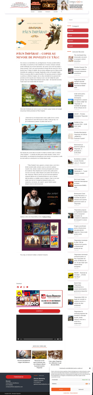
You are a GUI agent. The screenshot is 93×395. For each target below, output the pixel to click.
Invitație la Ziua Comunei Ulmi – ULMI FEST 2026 (80, 124)
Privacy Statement (74, 393)
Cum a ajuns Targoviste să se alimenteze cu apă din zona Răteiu (55, 362)
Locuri (70, 35)
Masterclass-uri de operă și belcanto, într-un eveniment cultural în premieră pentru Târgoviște (39, 364)
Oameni (70, 41)
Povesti (70, 46)
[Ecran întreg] (60, 338)
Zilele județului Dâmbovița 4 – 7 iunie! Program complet (80, 171)
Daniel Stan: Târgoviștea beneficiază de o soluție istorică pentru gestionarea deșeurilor (80, 287)
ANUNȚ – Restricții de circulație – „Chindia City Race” (80, 275)
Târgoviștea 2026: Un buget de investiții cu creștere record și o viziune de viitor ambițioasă (80, 301)
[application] (39, 327)
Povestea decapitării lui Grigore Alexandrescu (24, 361)
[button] (90, 368)
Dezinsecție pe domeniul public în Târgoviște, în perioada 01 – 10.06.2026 (79, 148)
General (70, 30)
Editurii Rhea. (46, 216)
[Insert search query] (78, 19)
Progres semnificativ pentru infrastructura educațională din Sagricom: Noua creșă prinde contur (80, 230)
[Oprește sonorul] (58, 338)
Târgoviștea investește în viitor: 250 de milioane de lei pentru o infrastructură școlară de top (80, 244)
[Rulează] (18, 338)
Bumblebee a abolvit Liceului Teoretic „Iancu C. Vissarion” (80, 161)
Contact (39, 310)
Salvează (81, 389)
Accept (61, 389)
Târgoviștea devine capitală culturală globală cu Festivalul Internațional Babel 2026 (80, 83)
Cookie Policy (66, 393)
